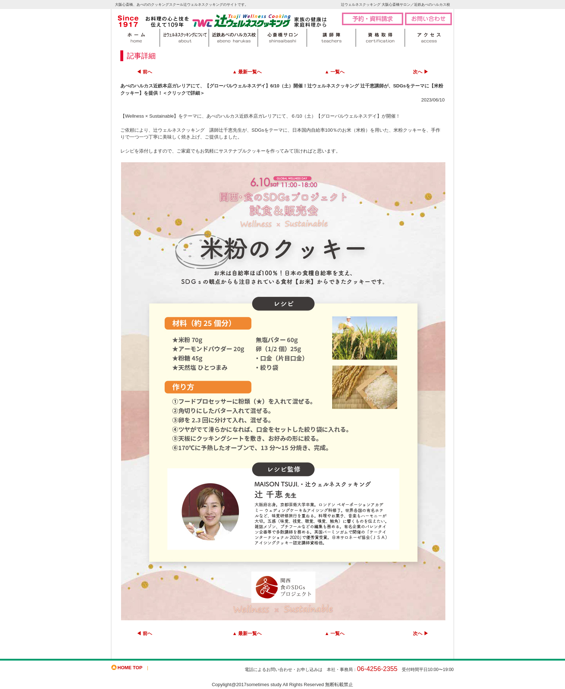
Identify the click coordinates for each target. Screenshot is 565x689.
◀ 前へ (144, 71)
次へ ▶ (420, 71)
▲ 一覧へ (334, 71)
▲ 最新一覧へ (247, 71)
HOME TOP (129, 667)
